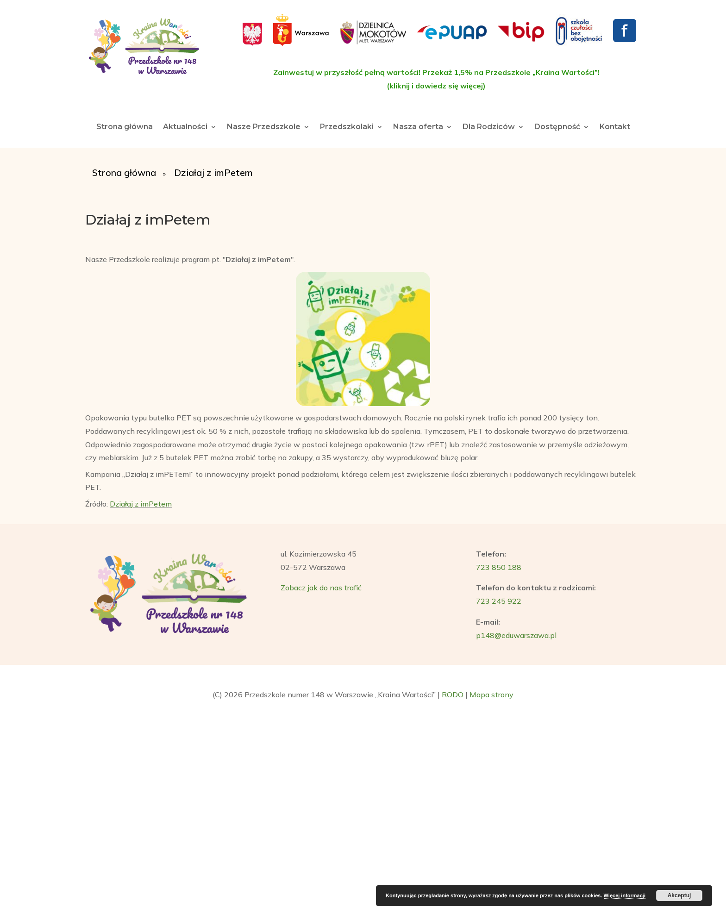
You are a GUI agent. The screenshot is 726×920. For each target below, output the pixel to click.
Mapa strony (491, 694)
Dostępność (557, 127)
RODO (452, 694)
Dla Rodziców (489, 127)
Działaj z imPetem (141, 503)
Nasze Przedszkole (263, 127)
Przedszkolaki (347, 127)
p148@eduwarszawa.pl (516, 635)
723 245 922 (498, 601)
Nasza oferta (418, 127)
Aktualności (185, 127)
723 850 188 (498, 567)
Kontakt (615, 127)
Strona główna (124, 127)
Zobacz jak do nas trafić (321, 587)
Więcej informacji (624, 895)
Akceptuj (679, 895)
